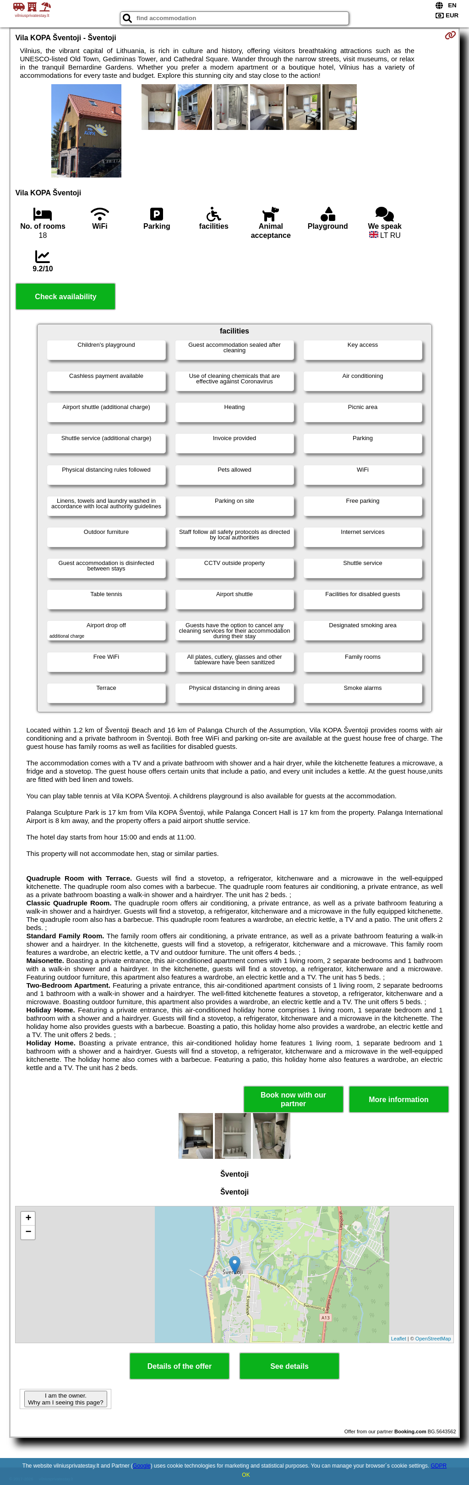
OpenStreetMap (433, 1338)
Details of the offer (179, 1366)
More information (399, 1099)
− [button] (28, 1232)
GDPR (439, 1466)
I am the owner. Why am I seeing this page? (65, 1399)
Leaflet (398, 1338)
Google (142, 1466)
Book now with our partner (293, 1099)
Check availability (65, 297)
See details (289, 1366)
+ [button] (28, 1219)
